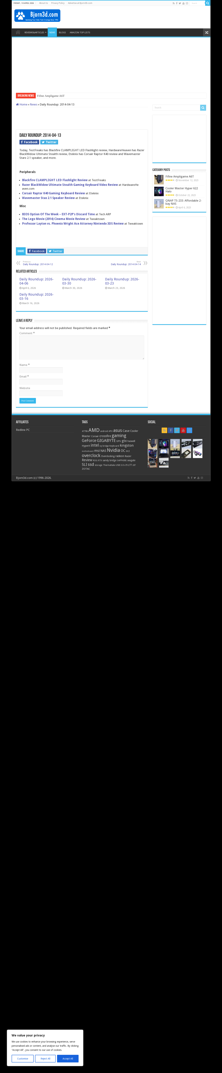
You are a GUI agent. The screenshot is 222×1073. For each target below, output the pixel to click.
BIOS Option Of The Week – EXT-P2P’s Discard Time (58, 214)
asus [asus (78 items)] (117, 430)
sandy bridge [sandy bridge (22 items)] (109, 460)
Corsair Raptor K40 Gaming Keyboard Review (53, 193)
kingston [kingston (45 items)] (127, 445)
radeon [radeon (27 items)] (119, 456)
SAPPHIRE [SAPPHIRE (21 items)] (122, 460)
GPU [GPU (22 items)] (118, 441)
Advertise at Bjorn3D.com (80, 3)
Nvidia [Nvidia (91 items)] (113, 450)
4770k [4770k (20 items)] (85, 431)
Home (21, 104)
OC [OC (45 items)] (123, 451)
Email (24, 376)
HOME (18, 32)
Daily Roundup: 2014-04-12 (40, 263)
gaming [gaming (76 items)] (119, 435)
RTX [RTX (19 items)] (100, 460)
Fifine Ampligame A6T (51, 95)
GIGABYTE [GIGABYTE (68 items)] (106, 440)
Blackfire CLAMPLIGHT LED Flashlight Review (55, 180)
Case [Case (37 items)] (126, 431)
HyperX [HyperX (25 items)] (86, 445)
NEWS (52, 32)
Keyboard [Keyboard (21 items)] (114, 446)
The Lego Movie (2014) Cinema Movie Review (53, 219)
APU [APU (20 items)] (111, 431)
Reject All (45, 1058)
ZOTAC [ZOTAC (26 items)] (86, 468)
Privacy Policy (58, 3)
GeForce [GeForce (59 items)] (89, 440)
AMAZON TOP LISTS (80, 32)
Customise (22, 1058)
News (33, 104)
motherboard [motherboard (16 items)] (87, 451)
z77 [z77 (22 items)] (130, 465)
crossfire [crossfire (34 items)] (105, 436)
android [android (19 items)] (104, 431)
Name (24, 365)
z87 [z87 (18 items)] (134, 465)
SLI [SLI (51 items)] (84, 464)
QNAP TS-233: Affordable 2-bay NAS (183, 202)
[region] (45, 1048)
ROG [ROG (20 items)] (95, 460)
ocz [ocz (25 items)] (128, 451)
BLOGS (62, 32)
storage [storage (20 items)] (98, 465)
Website (24, 388)
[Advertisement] (145, 17)
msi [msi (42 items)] (97, 451)
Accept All (68, 1058)
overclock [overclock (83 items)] (91, 455)
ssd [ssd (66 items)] (91, 464)
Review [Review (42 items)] (87, 460)
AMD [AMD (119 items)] (94, 430)
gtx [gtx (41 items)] (124, 441)
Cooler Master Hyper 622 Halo (181, 190)
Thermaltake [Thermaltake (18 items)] (109, 465)
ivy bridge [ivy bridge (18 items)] (104, 446)
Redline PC (23, 430)
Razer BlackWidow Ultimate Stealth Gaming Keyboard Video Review (70, 185)
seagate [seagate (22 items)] (131, 460)
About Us (43, 3)
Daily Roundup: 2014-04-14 (123, 263)
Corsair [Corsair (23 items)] (95, 436)
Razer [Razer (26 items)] (128, 456)
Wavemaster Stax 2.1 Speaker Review (48, 198)
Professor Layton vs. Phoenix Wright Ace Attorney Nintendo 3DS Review (73, 223)
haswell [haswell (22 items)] (131, 441)
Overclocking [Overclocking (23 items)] (108, 456)
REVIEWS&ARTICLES (34, 32)
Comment (27, 333)
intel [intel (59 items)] (95, 445)
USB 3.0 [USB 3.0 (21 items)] (120, 465)
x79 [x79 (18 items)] (125, 465)
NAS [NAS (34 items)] (103, 451)
